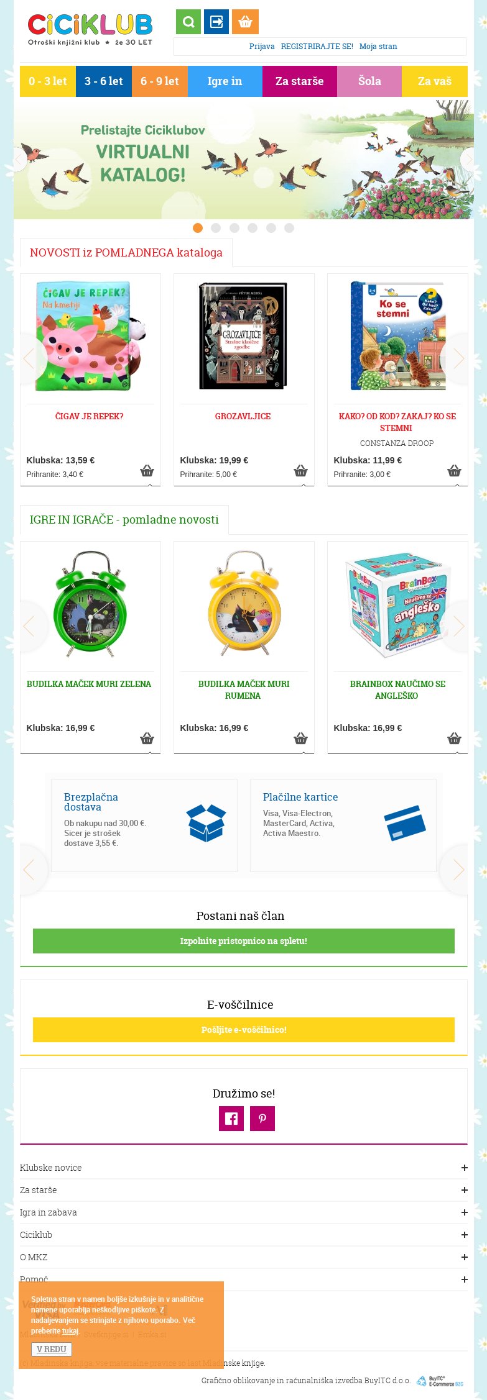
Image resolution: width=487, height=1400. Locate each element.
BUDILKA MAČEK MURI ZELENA (89, 683)
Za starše (300, 81)
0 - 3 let (48, 81)
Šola (369, 81)
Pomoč (244, 1280)
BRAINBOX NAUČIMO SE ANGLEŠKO (397, 689)
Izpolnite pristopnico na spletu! (243, 941)
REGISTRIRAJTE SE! (317, 46)
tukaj (70, 1330)
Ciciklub (244, 1235)
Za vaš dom (435, 83)
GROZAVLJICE (243, 416)
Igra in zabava (244, 1213)
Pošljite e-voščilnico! (244, 1029)
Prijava (262, 46)
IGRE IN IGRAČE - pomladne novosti (124, 519)
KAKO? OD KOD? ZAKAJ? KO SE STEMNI (397, 422)
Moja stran (378, 46)
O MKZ (244, 1258)
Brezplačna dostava (91, 802)
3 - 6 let (104, 81)
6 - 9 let (160, 81)
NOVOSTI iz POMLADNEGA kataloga (126, 252)
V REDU (52, 1349)
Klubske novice (244, 1168)
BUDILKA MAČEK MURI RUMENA (244, 689)
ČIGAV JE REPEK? (89, 416)
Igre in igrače (225, 83)
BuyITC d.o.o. (387, 1380)
